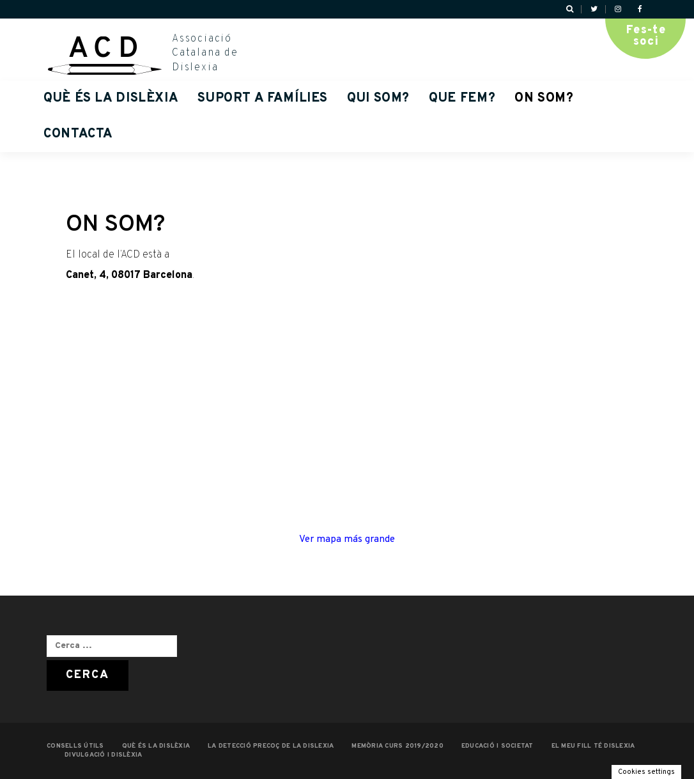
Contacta (78, 134)
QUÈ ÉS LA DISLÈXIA (110, 98)
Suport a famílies (262, 98)
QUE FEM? (462, 98)
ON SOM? (543, 98)
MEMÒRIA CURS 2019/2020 (397, 746)
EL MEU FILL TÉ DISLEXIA (593, 746)
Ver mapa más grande (347, 539)
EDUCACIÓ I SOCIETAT (497, 746)
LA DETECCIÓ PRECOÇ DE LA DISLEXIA (271, 746)
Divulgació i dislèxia (103, 755)
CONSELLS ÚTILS (75, 746)
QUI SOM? (378, 98)
